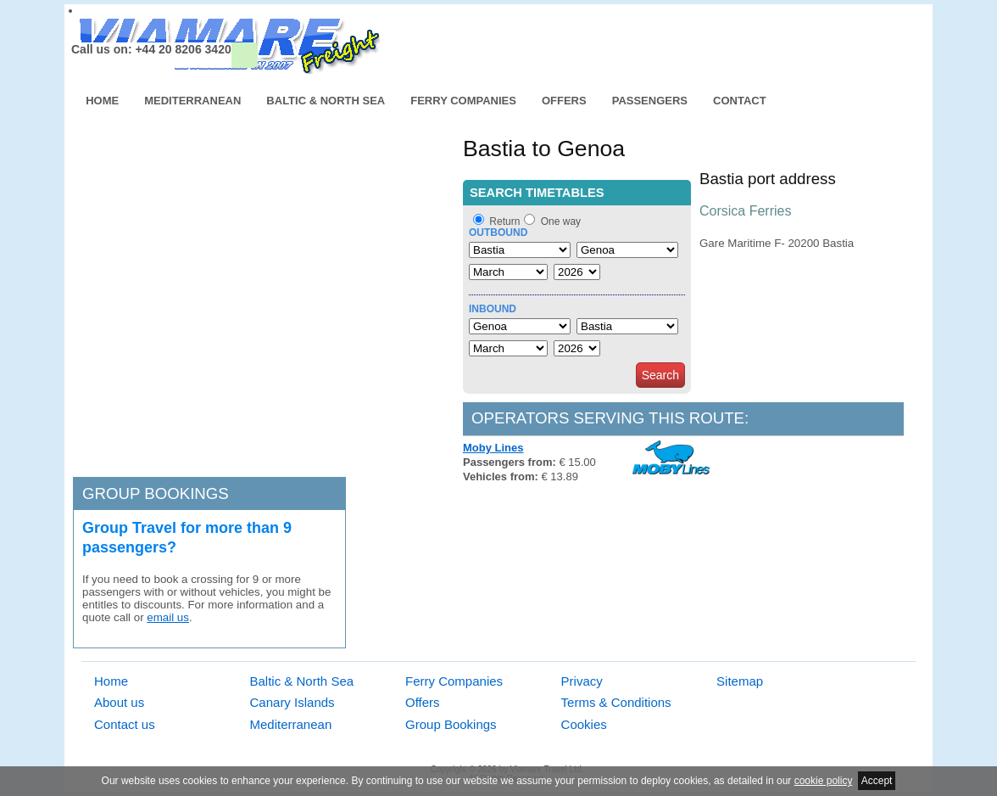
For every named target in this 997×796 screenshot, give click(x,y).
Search (660, 375)
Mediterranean (192, 100)
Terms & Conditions (616, 702)
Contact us (124, 724)
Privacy (582, 681)
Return (504, 221)
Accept (877, 781)
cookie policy (823, 781)
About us (119, 702)
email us (168, 617)
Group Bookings (451, 724)
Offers (564, 100)
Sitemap (739, 681)
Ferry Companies (463, 100)
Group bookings (155, 493)
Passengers (650, 100)
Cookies (584, 724)
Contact (739, 100)
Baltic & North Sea (325, 100)
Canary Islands (292, 702)
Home (102, 100)
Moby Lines (493, 447)
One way (561, 221)
